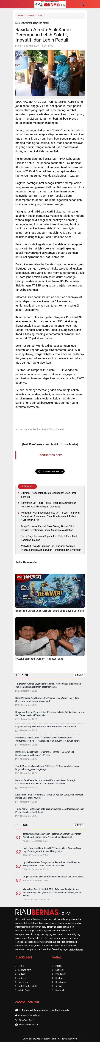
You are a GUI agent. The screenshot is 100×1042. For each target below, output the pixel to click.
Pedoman (22, 978)
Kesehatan (61, 982)
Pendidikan (61, 974)
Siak (40, 15)
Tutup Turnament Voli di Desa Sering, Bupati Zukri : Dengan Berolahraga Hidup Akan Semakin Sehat (48, 528)
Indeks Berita (24, 990)
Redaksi (21, 974)
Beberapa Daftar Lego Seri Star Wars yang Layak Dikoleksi (49, 611)
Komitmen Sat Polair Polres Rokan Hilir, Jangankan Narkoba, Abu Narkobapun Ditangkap (48, 505)
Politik (58, 966)
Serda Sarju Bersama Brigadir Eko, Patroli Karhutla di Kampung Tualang (49, 538)
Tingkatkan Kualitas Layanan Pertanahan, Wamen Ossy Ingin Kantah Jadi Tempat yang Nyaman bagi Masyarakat (48, 685)
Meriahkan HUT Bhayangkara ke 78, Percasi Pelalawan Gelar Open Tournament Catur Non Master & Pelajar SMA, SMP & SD (50, 516)
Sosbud (59, 978)
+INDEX (79, 675)
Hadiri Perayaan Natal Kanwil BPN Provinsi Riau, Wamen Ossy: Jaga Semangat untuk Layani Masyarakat (47, 699)
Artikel (59, 986)
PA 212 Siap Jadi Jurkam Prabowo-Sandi (39, 659)
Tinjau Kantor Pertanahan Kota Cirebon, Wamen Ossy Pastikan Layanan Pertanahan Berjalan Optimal (49, 810)
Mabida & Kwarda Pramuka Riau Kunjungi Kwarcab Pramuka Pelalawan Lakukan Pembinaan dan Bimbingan (51, 548)
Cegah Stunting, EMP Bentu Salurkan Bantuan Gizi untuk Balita (45, 726)
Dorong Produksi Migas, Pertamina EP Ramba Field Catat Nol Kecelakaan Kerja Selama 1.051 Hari (44, 753)
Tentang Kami (24, 970)
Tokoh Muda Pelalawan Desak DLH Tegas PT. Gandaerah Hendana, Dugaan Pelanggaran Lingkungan (47, 768)
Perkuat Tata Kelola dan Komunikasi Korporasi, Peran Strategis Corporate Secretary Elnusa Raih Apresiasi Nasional (45, 782)
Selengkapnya (76, 949)
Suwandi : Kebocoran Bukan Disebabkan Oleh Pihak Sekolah (49, 495)
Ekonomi (60, 970)
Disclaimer (23, 982)
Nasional (60, 990)
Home (21, 15)
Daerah (31, 15)
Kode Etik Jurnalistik (28, 986)
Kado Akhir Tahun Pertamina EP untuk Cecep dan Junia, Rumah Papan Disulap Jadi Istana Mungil (49, 796)
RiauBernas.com (50, 455)
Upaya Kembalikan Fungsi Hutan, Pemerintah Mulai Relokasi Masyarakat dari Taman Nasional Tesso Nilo (50, 714)
